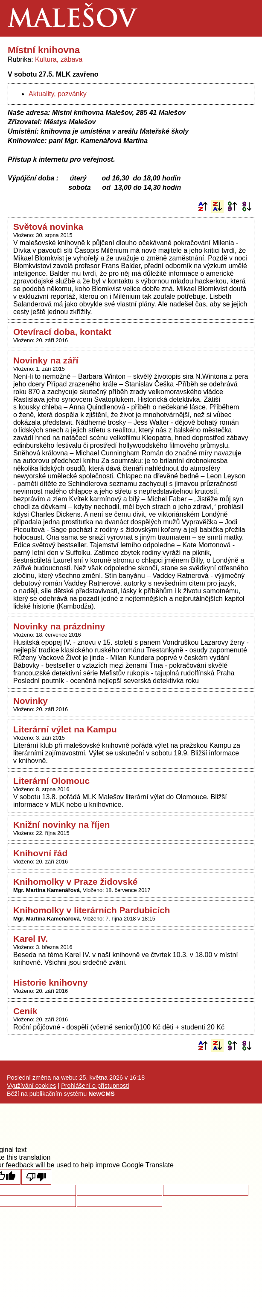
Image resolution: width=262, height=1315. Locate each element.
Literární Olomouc (51, 781)
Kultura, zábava (58, 59)
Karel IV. (30, 938)
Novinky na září (46, 360)
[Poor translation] (36, 1177)
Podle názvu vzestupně (202, 206)
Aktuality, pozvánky (58, 93)
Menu (243, 18)
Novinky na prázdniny (59, 626)
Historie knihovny (50, 982)
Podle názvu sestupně (217, 206)
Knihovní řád (40, 853)
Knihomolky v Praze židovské (75, 881)
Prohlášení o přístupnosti (95, 1085)
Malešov (72, 21)
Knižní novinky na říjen (61, 824)
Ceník (25, 1011)
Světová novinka (48, 227)
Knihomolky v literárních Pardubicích (91, 910)
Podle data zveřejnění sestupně (246, 206)
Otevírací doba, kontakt (62, 332)
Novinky (30, 701)
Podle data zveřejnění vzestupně (232, 206)
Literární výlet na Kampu (65, 729)
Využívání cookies (31, 1085)
